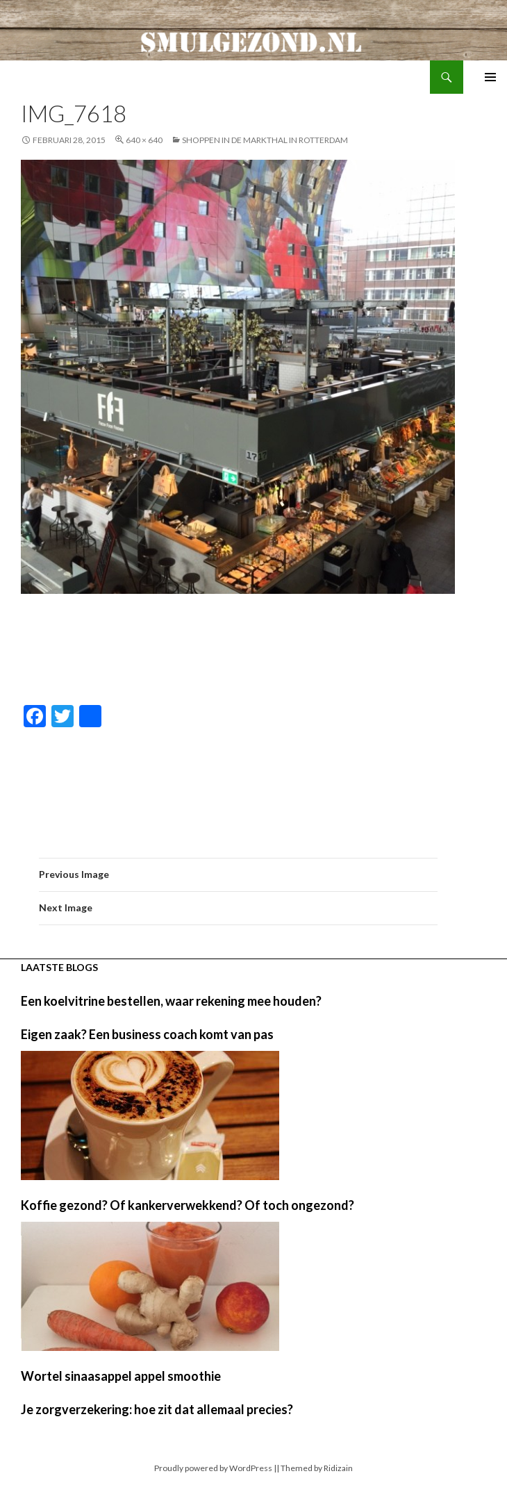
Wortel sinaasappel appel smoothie (121, 1376)
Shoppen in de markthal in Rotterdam (265, 140)
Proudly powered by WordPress (213, 1468)
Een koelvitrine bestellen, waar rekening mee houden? (171, 1001)
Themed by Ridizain (317, 1468)
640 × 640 (144, 140)
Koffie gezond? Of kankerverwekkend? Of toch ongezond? (187, 1205)
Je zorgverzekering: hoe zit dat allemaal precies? (157, 1409)
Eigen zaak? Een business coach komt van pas (147, 1034)
